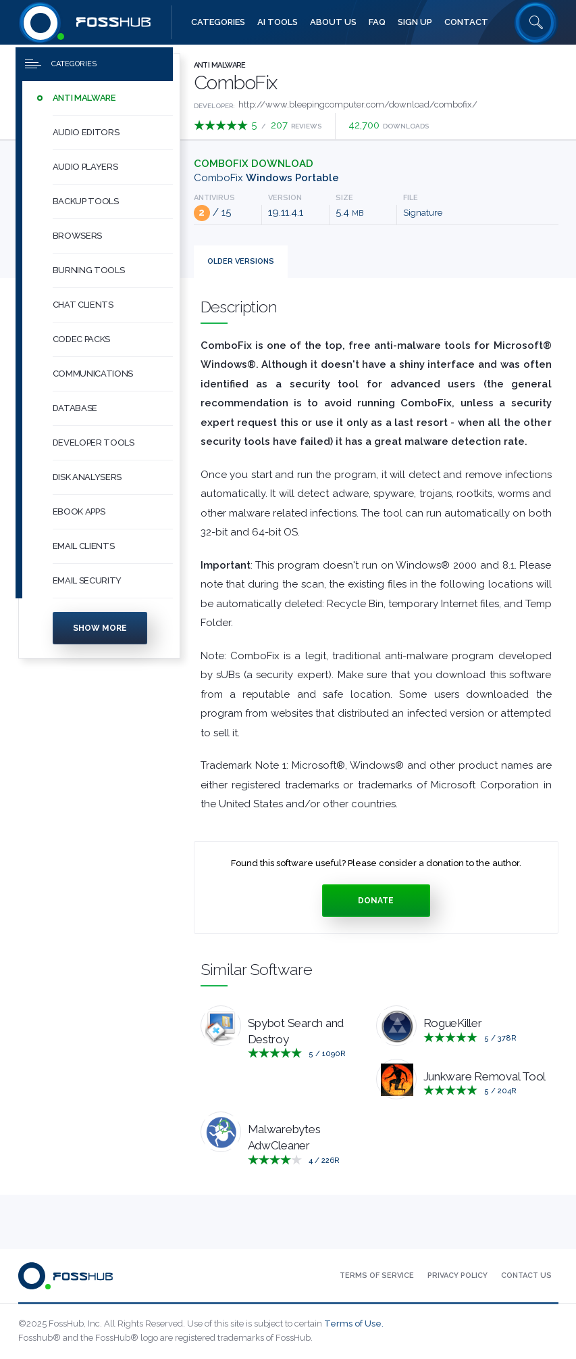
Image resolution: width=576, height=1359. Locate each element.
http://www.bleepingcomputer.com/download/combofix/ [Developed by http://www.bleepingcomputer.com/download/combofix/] (357, 104)
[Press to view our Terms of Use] (377, 1276)
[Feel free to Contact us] (466, 22)
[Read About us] (333, 22)
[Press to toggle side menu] (94, 65)
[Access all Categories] (218, 22)
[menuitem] (99, 99)
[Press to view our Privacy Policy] (457, 1276)
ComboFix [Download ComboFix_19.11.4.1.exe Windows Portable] (266, 178)
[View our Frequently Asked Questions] (377, 22)
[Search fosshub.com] (536, 22)
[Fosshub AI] (277, 22)
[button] (113, 99)
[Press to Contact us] (526, 1276)
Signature (422, 213)
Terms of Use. (354, 1323)
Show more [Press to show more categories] (100, 629)
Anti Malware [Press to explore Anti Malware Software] (220, 65)
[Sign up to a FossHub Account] (415, 22)
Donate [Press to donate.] (376, 900)
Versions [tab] (240, 261)
